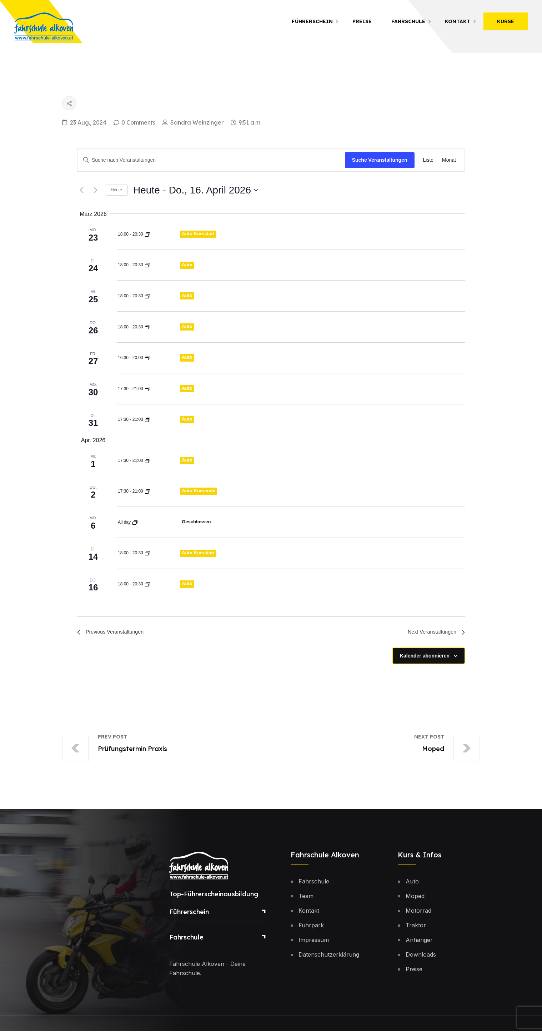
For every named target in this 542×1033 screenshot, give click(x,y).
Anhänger (419, 941)
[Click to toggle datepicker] (195, 190)
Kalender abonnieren (425, 657)
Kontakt (457, 21)
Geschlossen (197, 521)
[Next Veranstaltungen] (95, 190)
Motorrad (418, 912)
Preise (362, 21)
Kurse (505, 21)
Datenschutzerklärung (328, 956)
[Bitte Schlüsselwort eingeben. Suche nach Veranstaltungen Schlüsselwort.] (211, 160)
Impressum (313, 941)
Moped (415, 897)
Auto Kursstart (199, 233)
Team (305, 897)
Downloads (421, 956)
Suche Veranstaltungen (379, 160)
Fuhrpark (311, 927)
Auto (187, 264)
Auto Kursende (199, 491)
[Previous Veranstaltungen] (81, 190)
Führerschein (312, 21)
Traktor (416, 927)
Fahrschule (408, 21)
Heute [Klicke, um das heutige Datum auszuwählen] (116, 189)
